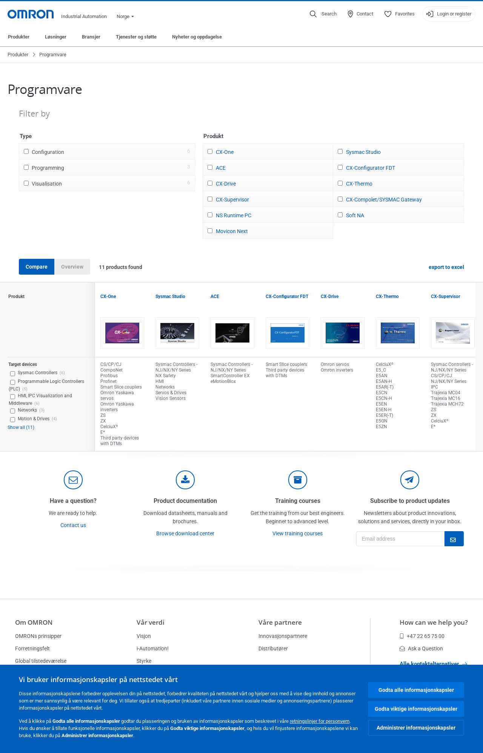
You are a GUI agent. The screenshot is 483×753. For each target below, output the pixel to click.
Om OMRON (33, 622)
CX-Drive (226, 184)
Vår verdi (151, 622)
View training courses (297, 533)
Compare (37, 267)
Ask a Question (421, 648)
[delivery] (297, 479)
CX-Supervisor (232, 200)
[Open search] (323, 14)
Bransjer (91, 37)
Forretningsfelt (32, 648)
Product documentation (185, 500)
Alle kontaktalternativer (433, 664)
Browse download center (185, 533)
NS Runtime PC (233, 215)
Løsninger (55, 37)
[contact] (73, 479)
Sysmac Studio (363, 152)
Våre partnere (280, 622)
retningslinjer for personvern (319, 721)
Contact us (73, 525)
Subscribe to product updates (410, 500)
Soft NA (355, 215)
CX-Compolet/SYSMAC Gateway (384, 200)
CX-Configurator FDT (370, 168)
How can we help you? (434, 622)
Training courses (297, 500)
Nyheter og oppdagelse (197, 37)
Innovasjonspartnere (282, 636)
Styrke (144, 661)
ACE (221, 168)
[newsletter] (409, 479)
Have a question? (73, 500)
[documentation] (185, 479)
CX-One (225, 152)
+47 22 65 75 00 (422, 636)
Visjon (144, 636)
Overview (72, 267)
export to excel (446, 267)
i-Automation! (153, 648)
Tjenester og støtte (136, 37)
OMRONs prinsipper (38, 636)
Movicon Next (232, 231)
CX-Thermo (359, 184)
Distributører (273, 648)
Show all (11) (21, 427)
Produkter (18, 37)
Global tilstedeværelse (40, 661)
